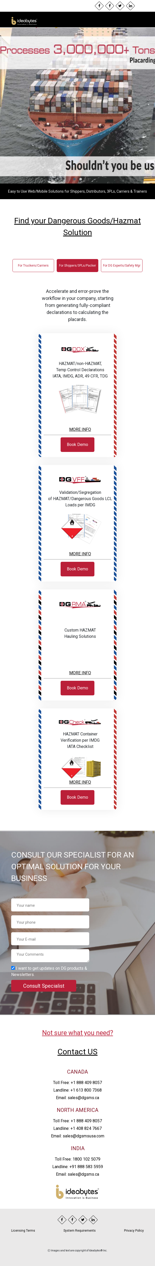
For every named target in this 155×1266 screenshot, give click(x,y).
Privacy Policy (134, 1230)
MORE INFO (80, 429)
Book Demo (77, 444)
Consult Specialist (43, 986)
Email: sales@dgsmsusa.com (77, 1135)
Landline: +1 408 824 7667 (77, 1128)
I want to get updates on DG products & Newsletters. (49, 971)
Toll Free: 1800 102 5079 (77, 1159)
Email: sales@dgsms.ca (77, 1097)
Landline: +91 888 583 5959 (77, 1166)
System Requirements (79, 1230)
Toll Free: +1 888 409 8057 (77, 1082)
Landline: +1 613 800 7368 (77, 1090)
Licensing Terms (23, 1230)
